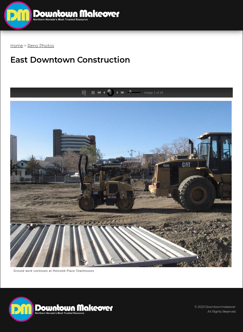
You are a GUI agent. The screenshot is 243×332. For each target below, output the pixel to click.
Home (16, 45)
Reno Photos (40, 45)
